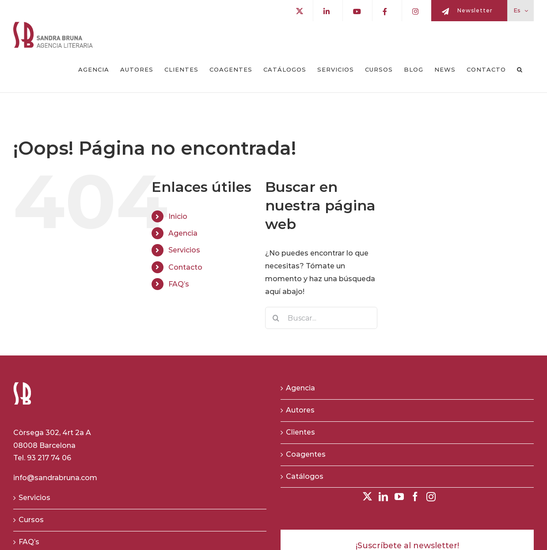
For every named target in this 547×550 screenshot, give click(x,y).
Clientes (300, 432)
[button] (520, 70)
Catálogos (304, 476)
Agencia (183, 233)
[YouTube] (399, 496)
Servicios (184, 250)
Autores (300, 410)
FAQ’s (178, 284)
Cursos (31, 520)
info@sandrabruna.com (55, 478)
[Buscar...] (321, 318)
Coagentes (306, 454)
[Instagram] (431, 496)
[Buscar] (276, 318)
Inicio (177, 216)
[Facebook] (415, 496)
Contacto (185, 267)
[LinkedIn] (383, 496)
